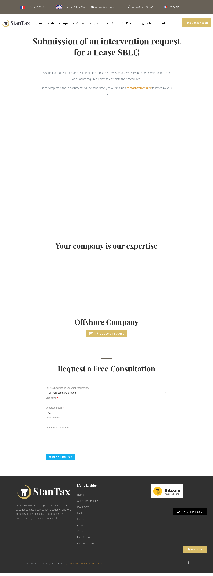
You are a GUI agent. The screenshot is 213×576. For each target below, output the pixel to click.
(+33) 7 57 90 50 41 (38, 6)
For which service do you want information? (67, 387)
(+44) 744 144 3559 (74, 6)
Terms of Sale (87, 563)
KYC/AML (101, 563)
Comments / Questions (58, 427)
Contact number (55, 407)
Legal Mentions (71, 563)
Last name (52, 397)
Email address (53, 417)
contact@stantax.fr (105, 6)
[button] (196, 22)
